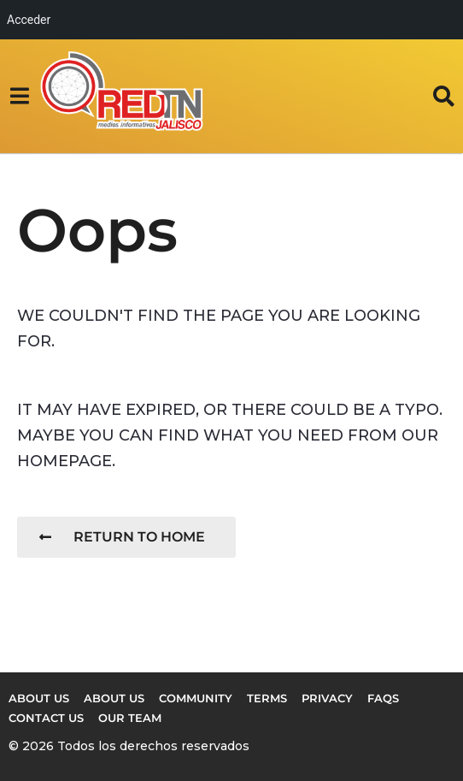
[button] (19, 96)
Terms (267, 698)
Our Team (129, 718)
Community (195, 698)
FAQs (383, 698)
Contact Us (46, 718)
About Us (114, 698)
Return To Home (122, 537)
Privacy (327, 698)
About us (39, 698)
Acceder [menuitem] (28, 20)
